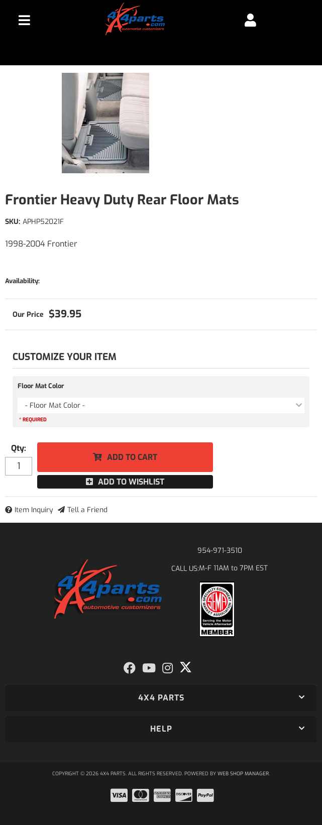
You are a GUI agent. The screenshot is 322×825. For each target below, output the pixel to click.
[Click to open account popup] (250, 20)
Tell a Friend (87, 510)
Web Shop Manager (243, 773)
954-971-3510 (219, 550)
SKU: (12, 221)
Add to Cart (132, 457)
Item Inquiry (34, 510)
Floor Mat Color (41, 386)
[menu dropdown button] (24, 20)
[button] (161, 698)
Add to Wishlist (131, 482)
